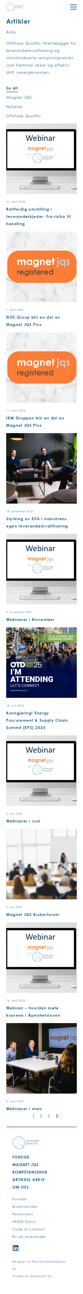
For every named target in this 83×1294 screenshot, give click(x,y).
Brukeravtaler (25, 1206)
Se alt (12, 88)
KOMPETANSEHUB (29, 1172)
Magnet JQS (19, 97)
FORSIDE (20, 1157)
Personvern (22, 1214)
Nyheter (14, 107)
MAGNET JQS (25, 1164)
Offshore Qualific (23, 116)
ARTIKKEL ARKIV (28, 1179)
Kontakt (19, 1199)
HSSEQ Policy (24, 1222)
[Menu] (70, 7)
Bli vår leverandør (28, 1237)
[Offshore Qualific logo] (14, 7)
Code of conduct (28, 1229)
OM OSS (20, 1187)
